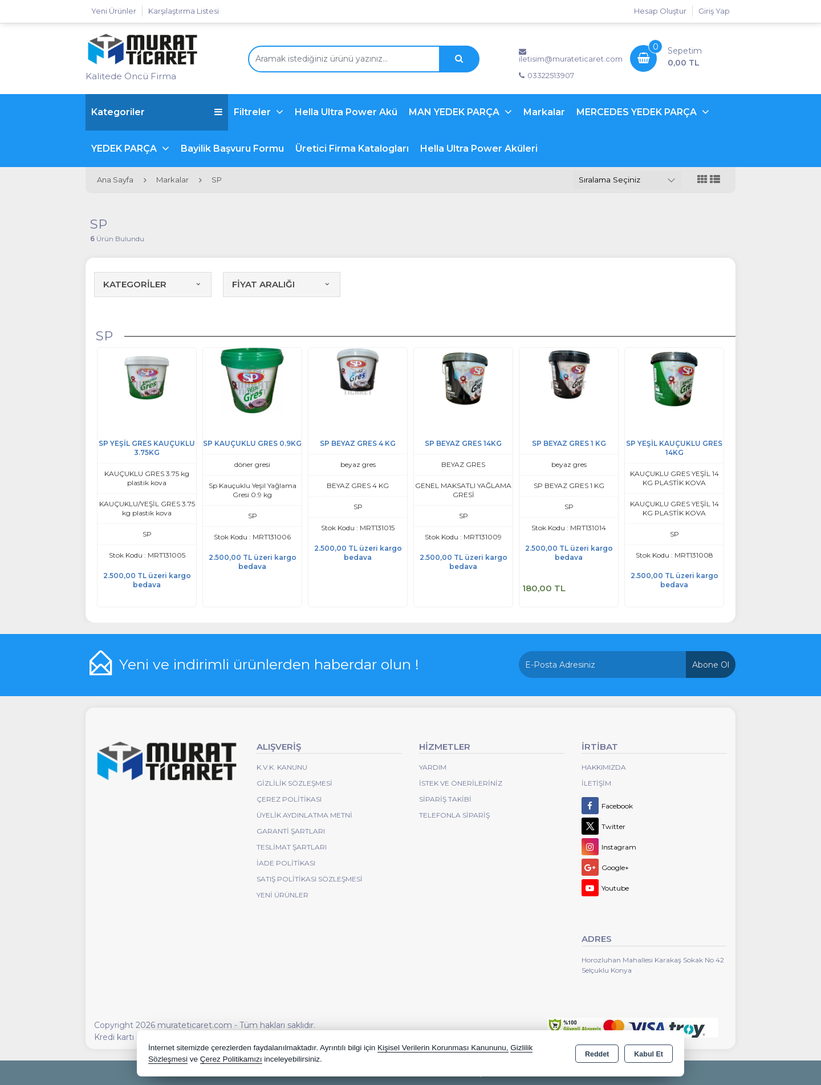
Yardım (432, 767)
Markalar (544, 112)
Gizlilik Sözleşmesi (294, 783)
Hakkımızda (604, 767)
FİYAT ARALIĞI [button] (281, 284)
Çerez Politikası (289, 799)
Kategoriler (156, 112)
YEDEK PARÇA (125, 148)
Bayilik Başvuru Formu (232, 148)
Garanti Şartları (291, 831)
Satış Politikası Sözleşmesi (310, 879)
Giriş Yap (714, 10)
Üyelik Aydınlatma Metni (304, 815)
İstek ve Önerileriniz (460, 783)
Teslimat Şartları (292, 847)
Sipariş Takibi (445, 799)
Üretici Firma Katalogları (352, 148)
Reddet (597, 1054)
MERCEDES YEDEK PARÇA (637, 112)
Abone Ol (710, 665)
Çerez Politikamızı (231, 1059)
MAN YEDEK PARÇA (455, 112)
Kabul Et (648, 1054)
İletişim (596, 783)
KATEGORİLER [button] (152, 284)
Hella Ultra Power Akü (346, 112)
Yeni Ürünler (282, 895)
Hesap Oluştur (660, 10)
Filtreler (253, 112)
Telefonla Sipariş (454, 815)
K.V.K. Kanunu (282, 767)
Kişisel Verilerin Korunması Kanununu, (443, 1047)
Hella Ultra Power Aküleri (479, 148)
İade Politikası (286, 863)
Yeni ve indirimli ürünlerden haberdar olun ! (269, 664)
